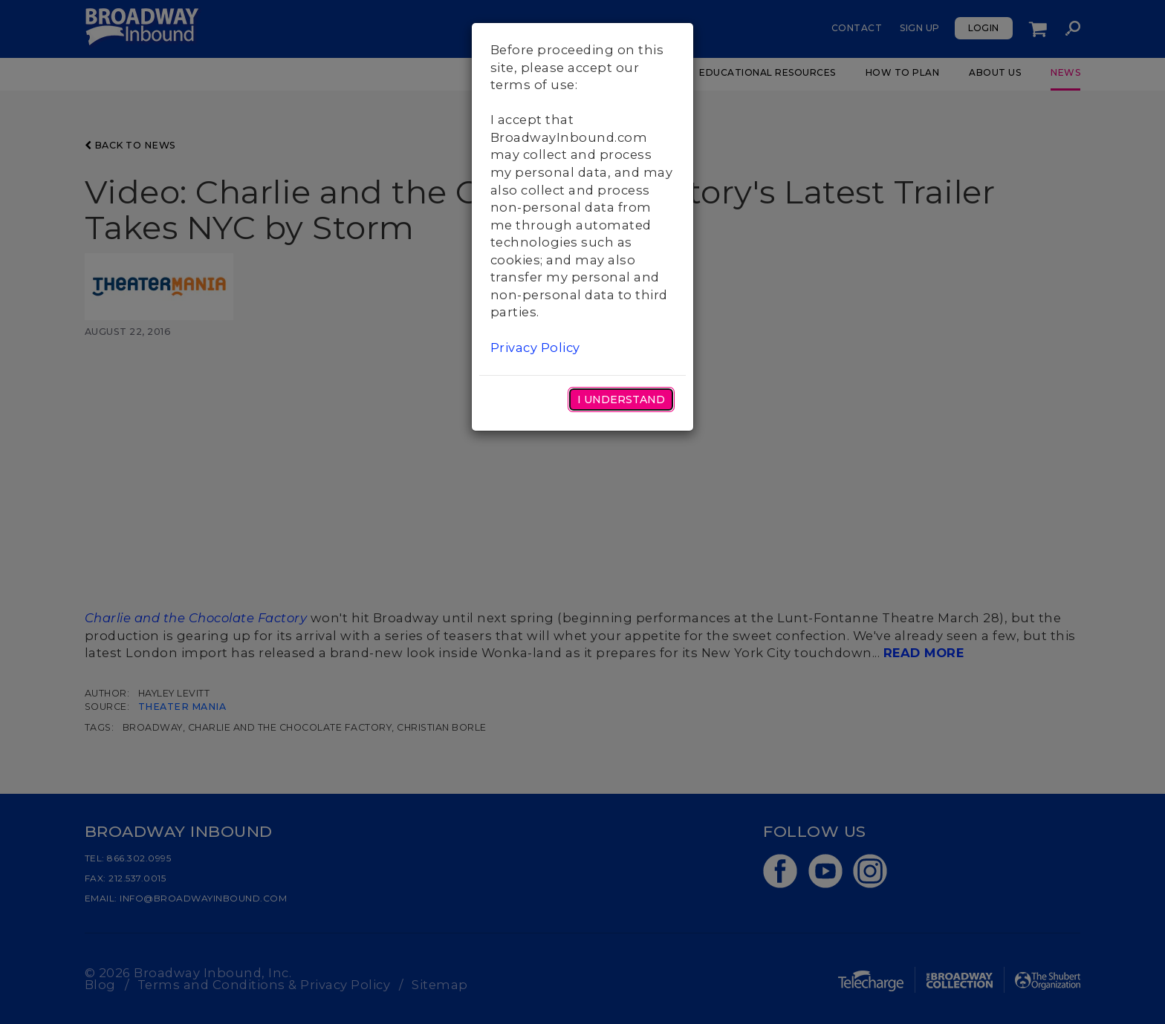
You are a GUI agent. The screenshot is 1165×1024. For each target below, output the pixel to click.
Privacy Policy (535, 347)
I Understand (621, 399)
